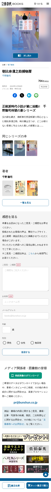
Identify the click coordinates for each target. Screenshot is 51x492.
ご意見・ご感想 (9, 265)
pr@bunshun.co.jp (25, 402)
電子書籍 (11, 65)
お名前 (5, 296)
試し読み (27, 55)
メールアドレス (9, 310)
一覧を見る (25, 202)
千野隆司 (6, 75)
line (36, 95)
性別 (4, 338)
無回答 (38, 342)
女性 (23, 342)
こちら (31, 253)
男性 (9, 342)
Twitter (22, 95)
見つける (38, 3)
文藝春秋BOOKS (12, 4)
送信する (25, 352)
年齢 (4, 324)
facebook (15, 95)
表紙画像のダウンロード (27, 375)
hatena (29, 95)
